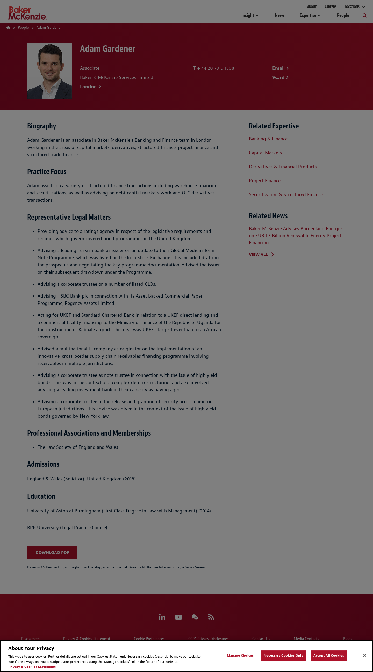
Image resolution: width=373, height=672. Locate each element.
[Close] (364, 655)
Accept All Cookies (328, 655)
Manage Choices (240, 655)
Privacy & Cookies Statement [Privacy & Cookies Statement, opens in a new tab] (32, 666)
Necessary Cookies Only (283, 655)
